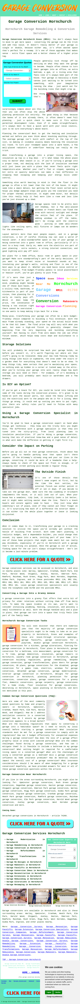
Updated (31, 981)
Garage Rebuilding (66, 938)
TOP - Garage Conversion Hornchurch (21, 960)
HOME (40, 15)
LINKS (47, 15)
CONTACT (62, 15)
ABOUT (54, 15)
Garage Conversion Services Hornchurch (33, 833)
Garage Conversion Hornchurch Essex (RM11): (26, 39)
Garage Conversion (30, 946)
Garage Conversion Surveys (26, 927)
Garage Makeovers (47, 952)
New (10, 981)
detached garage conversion (33, 671)
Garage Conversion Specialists (52, 929)
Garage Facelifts (46, 935)
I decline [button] (57, 992)
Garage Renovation (56, 927)
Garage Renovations (23, 935)
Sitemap (4, 981)
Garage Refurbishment (42, 932)
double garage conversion (48, 643)
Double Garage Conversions (17, 941)
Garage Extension (24, 929)
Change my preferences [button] (54, 996)
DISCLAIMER (72, 15)
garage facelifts (31, 640)
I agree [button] (49, 992)
